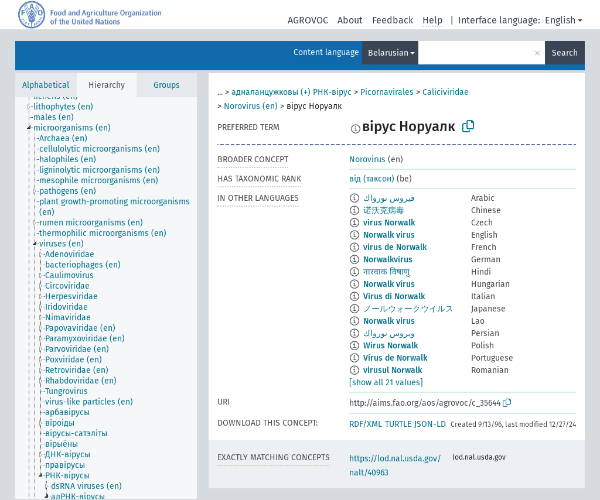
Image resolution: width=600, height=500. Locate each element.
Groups (167, 85)
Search (565, 53)
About (350, 20)
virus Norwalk (389, 223)
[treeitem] (68, 107)
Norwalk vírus (389, 284)
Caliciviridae (445, 92)
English (560, 20)
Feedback (392, 20)
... (220, 92)
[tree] (106, 298)
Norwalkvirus (387, 260)
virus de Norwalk (395, 247)
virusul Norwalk (392, 370)
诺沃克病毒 (383, 210)
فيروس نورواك (389, 198)
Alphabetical (45, 85)
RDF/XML (365, 424)
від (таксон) (371, 179)
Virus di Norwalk (394, 297)
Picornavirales (387, 92)
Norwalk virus (389, 235)
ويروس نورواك (389, 333)
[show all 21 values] (386, 383)
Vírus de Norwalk (395, 358)
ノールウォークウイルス (408, 309)
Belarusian (388, 53)
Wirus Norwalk (390, 346)
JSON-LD (430, 424)
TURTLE (398, 424)
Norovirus (367, 160)
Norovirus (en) (251, 106)
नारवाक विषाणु (386, 272)
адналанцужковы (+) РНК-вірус (291, 92)
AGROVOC (308, 20)
